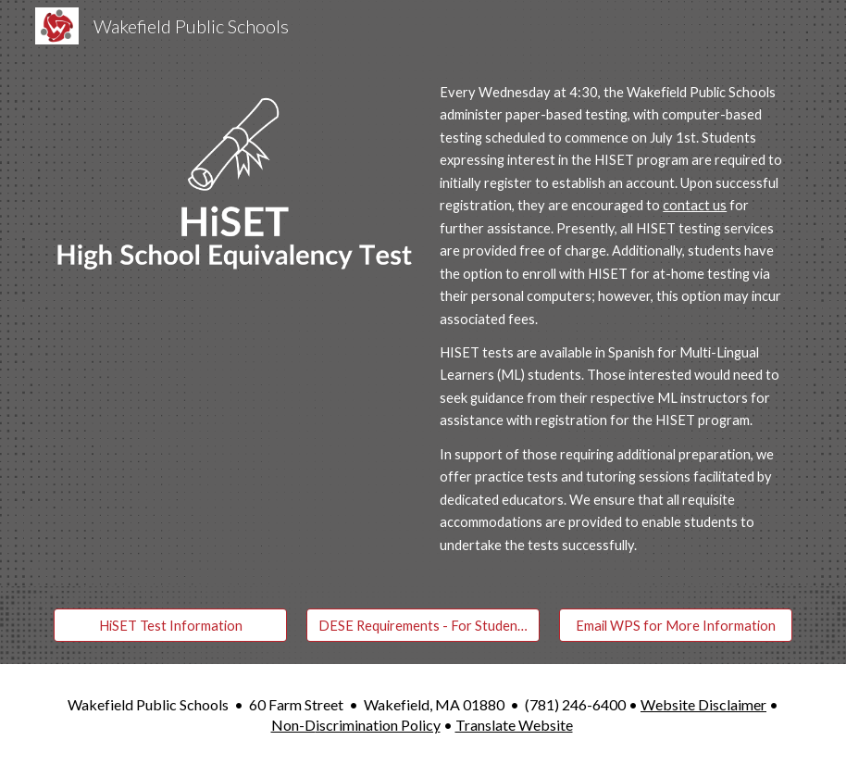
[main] (612, 319)
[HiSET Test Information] (170, 625)
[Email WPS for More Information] (675, 625)
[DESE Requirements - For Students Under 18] (423, 625)
